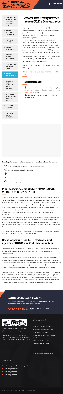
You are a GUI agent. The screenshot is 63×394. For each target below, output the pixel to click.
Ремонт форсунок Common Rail (11, 32)
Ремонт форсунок (10, 48)
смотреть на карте (31, 92)
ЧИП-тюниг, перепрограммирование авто (11, 97)
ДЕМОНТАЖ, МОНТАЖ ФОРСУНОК (43, 329)
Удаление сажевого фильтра (9, 115)
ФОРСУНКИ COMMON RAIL (41, 332)
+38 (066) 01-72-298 (11, 372)
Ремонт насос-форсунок (10, 57)
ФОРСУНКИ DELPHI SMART (41, 344)
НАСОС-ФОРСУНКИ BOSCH (41, 340)
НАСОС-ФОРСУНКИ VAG (40, 350)
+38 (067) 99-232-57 (11, 369)
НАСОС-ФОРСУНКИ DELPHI (41, 347)
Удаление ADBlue (9, 41)
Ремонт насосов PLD (11, 74)
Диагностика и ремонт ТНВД (11, 66)
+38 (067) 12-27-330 (11, 375)
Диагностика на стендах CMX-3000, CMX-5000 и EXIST (11, 21)
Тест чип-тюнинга (9, 107)
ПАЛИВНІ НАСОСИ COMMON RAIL (43, 353)
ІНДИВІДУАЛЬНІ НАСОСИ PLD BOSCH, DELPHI (44, 336)
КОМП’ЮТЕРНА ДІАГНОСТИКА (42, 326)
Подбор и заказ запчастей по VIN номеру (10, 85)
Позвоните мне (43, 309)
